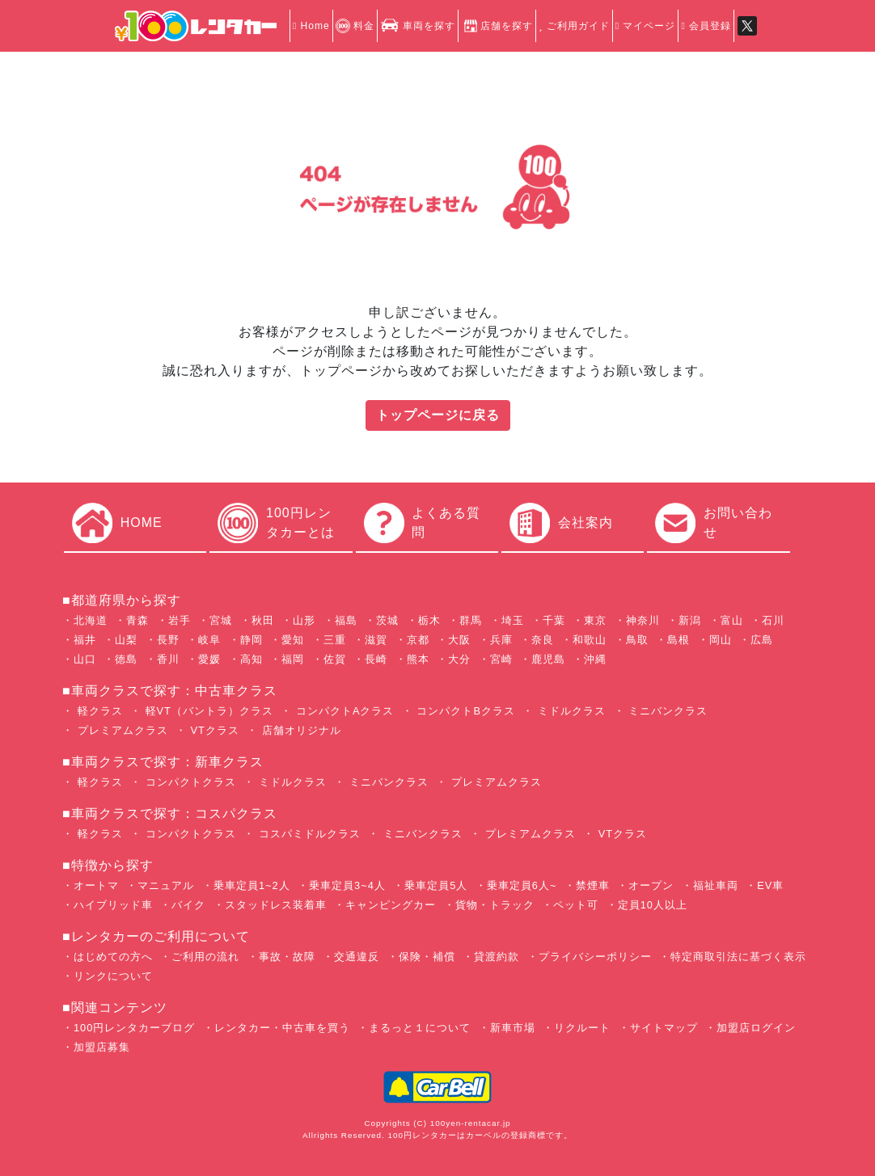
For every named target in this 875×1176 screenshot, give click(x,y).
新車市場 (512, 1028)
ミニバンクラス (666, 711)
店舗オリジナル (299, 730)
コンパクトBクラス (464, 711)
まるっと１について (420, 1028)
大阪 (459, 640)
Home (311, 26)
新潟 (689, 620)
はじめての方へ (113, 956)
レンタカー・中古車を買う (282, 1028)
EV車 (770, 885)
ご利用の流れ (205, 956)
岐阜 (209, 640)
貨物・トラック (495, 905)
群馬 (470, 620)
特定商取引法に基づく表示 (738, 956)
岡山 (720, 640)
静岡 (251, 640)
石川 (773, 620)
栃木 (429, 620)
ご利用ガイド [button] (574, 26)
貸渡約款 (496, 956)
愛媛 (209, 659)
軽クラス (98, 711)
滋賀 (376, 640)
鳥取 (637, 640)
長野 (168, 640)
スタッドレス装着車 (276, 905)
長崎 (376, 659)
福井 (85, 640)
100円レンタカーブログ (134, 1028)
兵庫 (501, 640)
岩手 (179, 620)
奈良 (542, 640)
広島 (761, 640)
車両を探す (417, 26)
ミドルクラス (570, 711)
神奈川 (643, 620)
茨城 (387, 620)
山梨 (126, 640)
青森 (137, 620)
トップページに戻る (438, 415)
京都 (418, 640)
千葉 (554, 620)
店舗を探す (497, 26)
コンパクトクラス (189, 782)
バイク (188, 905)
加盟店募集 (102, 1047)
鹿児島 (548, 659)
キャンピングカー (390, 905)
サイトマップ (664, 1028)
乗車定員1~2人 (251, 885)
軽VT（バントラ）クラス (207, 711)
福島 (346, 620)
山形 (304, 620)
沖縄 (595, 659)
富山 (732, 620)
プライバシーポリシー (595, 956)
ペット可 (575, 905)
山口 (85, 659)
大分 (459, 659)
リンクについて (113, 976)
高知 (251, 659)
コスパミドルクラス (308, 834)
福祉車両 (715, 885)
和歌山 (590, 640)
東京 (595, 620)
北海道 (91, 620)
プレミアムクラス (121, 730)
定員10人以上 (652, 905)
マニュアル (165, 885)
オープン (651, 885)
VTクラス (213, 730)
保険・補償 (427, 956)
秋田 (263, 620)
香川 (168, 659)
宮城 (220, 620)
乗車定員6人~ (522, 885)
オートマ (96, 885)
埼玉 (512, 620)
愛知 (292, 640)
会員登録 (706, 26)
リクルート (582, 1028)
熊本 (418, 659)
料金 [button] (355, 26)
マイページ (645, 26)
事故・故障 (287, 956)
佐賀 (334, 659)
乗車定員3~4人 (347, 885)
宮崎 (501, 659)
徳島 (126, 659)
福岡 (292, 659)
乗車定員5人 (435, 885)
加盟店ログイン (756, 1028)
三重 (334, 640)
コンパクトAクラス (343, 711)
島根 (678, 640)
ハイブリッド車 (113, 905)
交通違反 (356, 956)
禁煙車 (593, 885)
